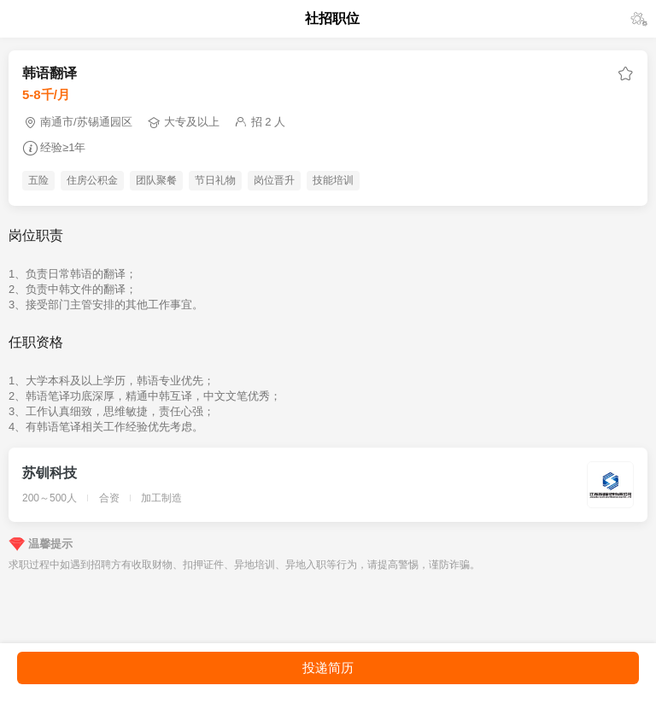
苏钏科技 (49, 473)
